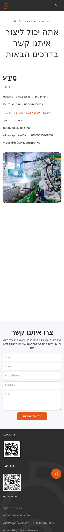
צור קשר (45, 21)
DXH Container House (25, 21)
